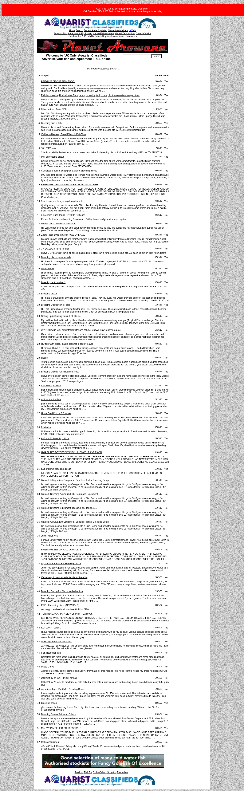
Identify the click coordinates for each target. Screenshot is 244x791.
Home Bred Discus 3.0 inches (56, 413)
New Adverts (114, 30)
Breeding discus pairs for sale (56, 257)
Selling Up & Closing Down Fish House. (61, 316)
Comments (131, 36)
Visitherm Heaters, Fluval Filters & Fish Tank (63, 134)
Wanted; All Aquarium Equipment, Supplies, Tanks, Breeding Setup (75, 480)
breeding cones (49, 703)
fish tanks (46, 427)
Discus (139, 33)
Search (79, 30)
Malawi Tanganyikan (125, 33)
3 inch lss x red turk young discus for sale (62, 201)
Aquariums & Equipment (80, 33)
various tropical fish (51, 399)
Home (72, 30)
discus (44, 357)
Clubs (96, 772)
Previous (79, 772)
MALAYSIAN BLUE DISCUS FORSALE (61, 728)
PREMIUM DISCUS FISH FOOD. (58, 81)
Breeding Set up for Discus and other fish (62, 591)
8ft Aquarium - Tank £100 (53, 109)
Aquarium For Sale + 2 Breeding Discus (61, 563)
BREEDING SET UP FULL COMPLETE (61, 549)
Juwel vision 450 (49, 535)
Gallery (103, 772)
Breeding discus (49, 293)
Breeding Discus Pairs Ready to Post (60, 371)
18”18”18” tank (48, 148)
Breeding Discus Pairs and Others (58, 714)
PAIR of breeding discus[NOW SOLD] (60, 605)
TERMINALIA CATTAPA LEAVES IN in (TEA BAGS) (67, 613)
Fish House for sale (51, 652)
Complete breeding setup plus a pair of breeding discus (69, 170)
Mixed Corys (47, 666)
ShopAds (111, 772)
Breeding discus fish (51, 123)
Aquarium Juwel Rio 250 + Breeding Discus (63, 689)
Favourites (122, 772)
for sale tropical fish (51, 385)
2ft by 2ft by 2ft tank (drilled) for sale (59, 678)
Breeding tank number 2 (53, 282)
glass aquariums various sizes (56, 641)
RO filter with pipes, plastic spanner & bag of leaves (67, 344)
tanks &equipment (50, 742)
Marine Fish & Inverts (103, 33)
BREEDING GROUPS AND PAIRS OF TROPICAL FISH (69, 184)
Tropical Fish (60, 33)
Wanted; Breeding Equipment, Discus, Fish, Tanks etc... (69, 508)
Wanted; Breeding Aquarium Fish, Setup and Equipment (69, 494)
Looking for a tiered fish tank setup (58, 223)
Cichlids (147, 33)
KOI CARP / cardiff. (51, 627)
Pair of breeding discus (52, 156)
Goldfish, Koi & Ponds (80, 36)
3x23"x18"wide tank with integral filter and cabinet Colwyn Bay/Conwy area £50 (81, 330)
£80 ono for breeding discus (55, 438)
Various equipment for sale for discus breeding (64, 577)
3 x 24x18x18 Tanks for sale (55, 248)
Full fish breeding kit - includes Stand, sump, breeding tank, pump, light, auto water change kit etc (90, 95)
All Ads (124, 30)
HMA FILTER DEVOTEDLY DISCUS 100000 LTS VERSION (71, 452)
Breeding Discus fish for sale (55, 305)
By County (96, 36)
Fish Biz (88, 772)
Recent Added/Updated (95, 30)
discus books (47, 268)
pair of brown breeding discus (56, 469)
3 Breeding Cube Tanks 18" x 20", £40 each (63, 215)
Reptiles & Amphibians (113, 36)
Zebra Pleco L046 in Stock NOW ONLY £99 (63, 235)
